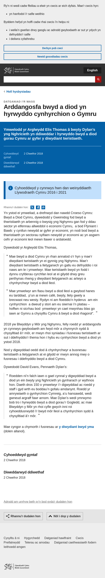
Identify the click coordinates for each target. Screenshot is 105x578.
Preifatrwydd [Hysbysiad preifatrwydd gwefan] (12, 542)
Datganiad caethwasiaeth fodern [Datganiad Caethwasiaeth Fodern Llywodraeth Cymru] (75, 542)
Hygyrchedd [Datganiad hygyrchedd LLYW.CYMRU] (32, 538)
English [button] (92, 70)
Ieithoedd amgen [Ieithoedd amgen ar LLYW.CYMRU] (15, 546)
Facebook (38, 208)
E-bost (43, 208)
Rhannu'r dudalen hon (25, 516)
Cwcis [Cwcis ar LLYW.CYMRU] (80, 538)
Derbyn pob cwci (52, 48)
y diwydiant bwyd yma (76, 427)
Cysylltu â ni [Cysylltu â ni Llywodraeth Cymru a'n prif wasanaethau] (11, 538)
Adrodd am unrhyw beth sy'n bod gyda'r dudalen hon (38, 501)
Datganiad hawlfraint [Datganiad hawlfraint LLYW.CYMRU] (57, 538)
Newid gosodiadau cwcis (52, 56)
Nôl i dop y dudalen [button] (67, 516)
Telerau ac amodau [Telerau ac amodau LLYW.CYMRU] (37, 542)
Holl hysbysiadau (18, 91)
